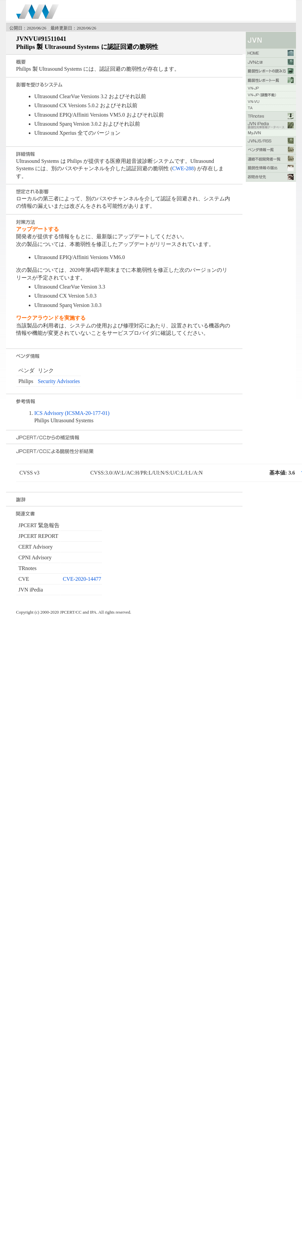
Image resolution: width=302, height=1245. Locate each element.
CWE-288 (183, 168)
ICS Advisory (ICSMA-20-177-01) (71, 413)
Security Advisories (59, 381)
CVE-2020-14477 (82, 579)
